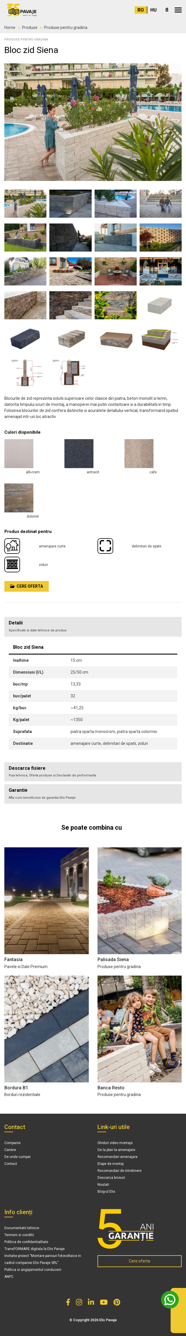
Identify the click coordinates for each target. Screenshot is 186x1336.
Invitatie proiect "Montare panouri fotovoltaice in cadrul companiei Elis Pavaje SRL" (42, 1259)
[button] (178, 10)
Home (9, 27)
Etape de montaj (110, 1164)
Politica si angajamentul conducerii (32, 1270)
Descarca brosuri (111, 1178)
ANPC (8, 1277)
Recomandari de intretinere (119, 1171)
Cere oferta (26, 586)
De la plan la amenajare (116, 1150)
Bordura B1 (16, 1088)
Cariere (10, 1150)
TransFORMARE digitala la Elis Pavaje (34, 1249)
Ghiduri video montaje (115, 1143)
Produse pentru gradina (65, 27)
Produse (29, 27)
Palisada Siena (113, 959)
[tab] (93, 772)
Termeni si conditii (19, 1235)
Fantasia (13, 959)
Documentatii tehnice (21, 1228)
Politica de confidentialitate (26, 1242)
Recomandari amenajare (117, 1157)
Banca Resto (110, 1088)
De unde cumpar (17, 1157)
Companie (12, 1143)
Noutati (103, 1185)
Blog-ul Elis (106, 1192)
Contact (10, 1164)
